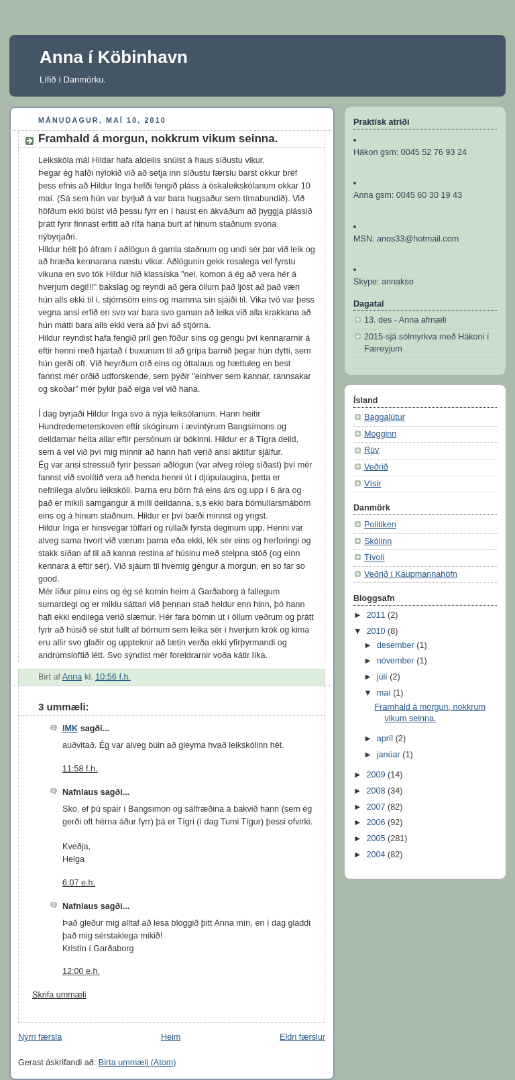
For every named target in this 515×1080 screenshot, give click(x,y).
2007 (377, 807)
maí (385, 693)
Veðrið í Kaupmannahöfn (410, 574)
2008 (377, 791)
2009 (377, 774)
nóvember (397, 660)
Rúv (371, 450)
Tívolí (374, 557)
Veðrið (376, 467)
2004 (377, 854)
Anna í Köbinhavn (114, 57)
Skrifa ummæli (59, 995)
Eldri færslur (302, 1037)
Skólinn (378, 541)
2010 (377, 631)
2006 (377, 822)
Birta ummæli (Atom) (137, 1062)
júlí (383, 677)
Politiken (380, 524)
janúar (390, 754)
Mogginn (380, 434)
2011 (377, 615)
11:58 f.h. (80, 768)
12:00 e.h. (81, 971)
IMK (70, 728)
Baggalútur (384, 417)
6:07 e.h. (78, 882)
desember (397, 645)
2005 (377, 838)
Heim (170, 1037)
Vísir (372, 483)
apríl (386, 738)
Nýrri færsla (40, 1037)
